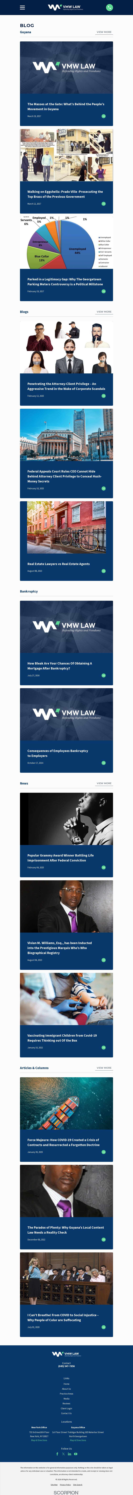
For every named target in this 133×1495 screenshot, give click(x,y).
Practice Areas (66, 1393)
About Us (66, 1388)
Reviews (66, 1403)
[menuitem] (54, 1485)
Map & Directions (39, 1440)
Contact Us (66, 1413)
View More (104, 32)
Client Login (66, 1408)
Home (66, 1383)
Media (66, 1398)
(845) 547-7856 (66, 1366)
